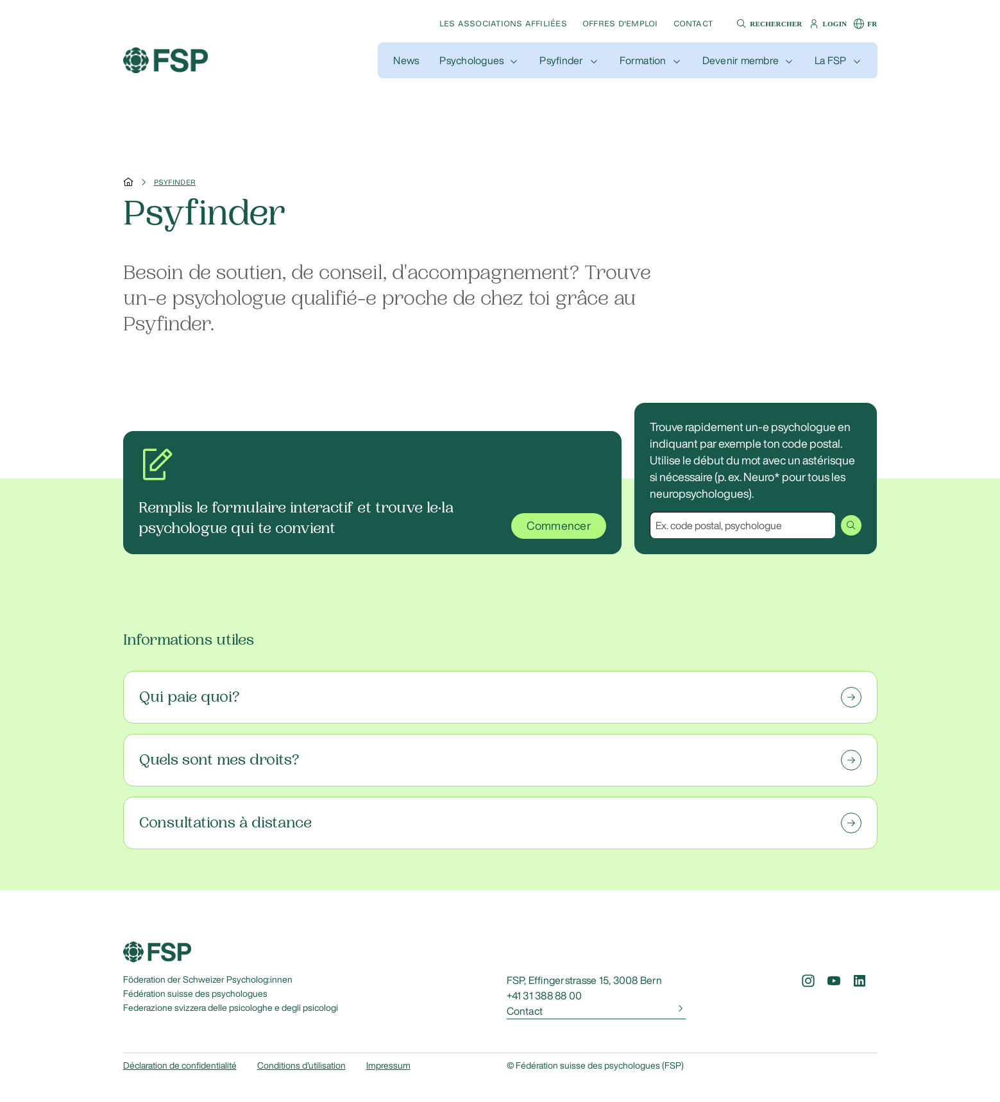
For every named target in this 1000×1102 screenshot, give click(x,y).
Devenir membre (740, 60)
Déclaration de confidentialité (180, 1065)
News (406, 60)
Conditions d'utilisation (301, 1065)
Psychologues (471, 60)
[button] (767, 23)
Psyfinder (561, 60)
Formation (643, 60)
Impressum (388, 1065)
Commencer (559, 526)
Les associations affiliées (503, 23)
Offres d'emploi (620, 23)
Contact (693, 23)
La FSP (830, 60)
